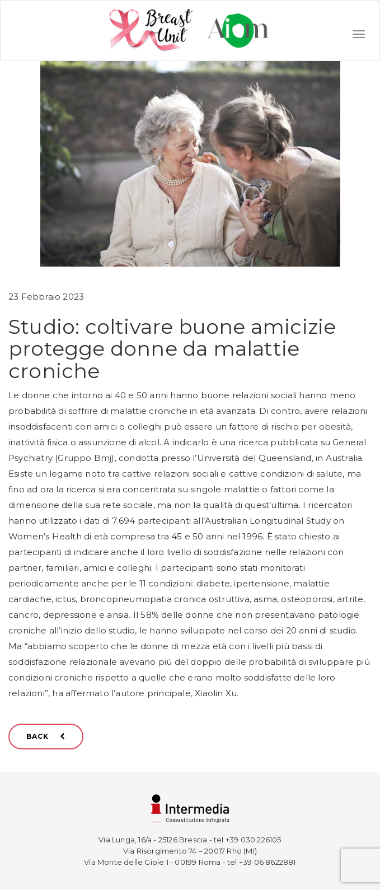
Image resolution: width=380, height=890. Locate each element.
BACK (45, 736)
